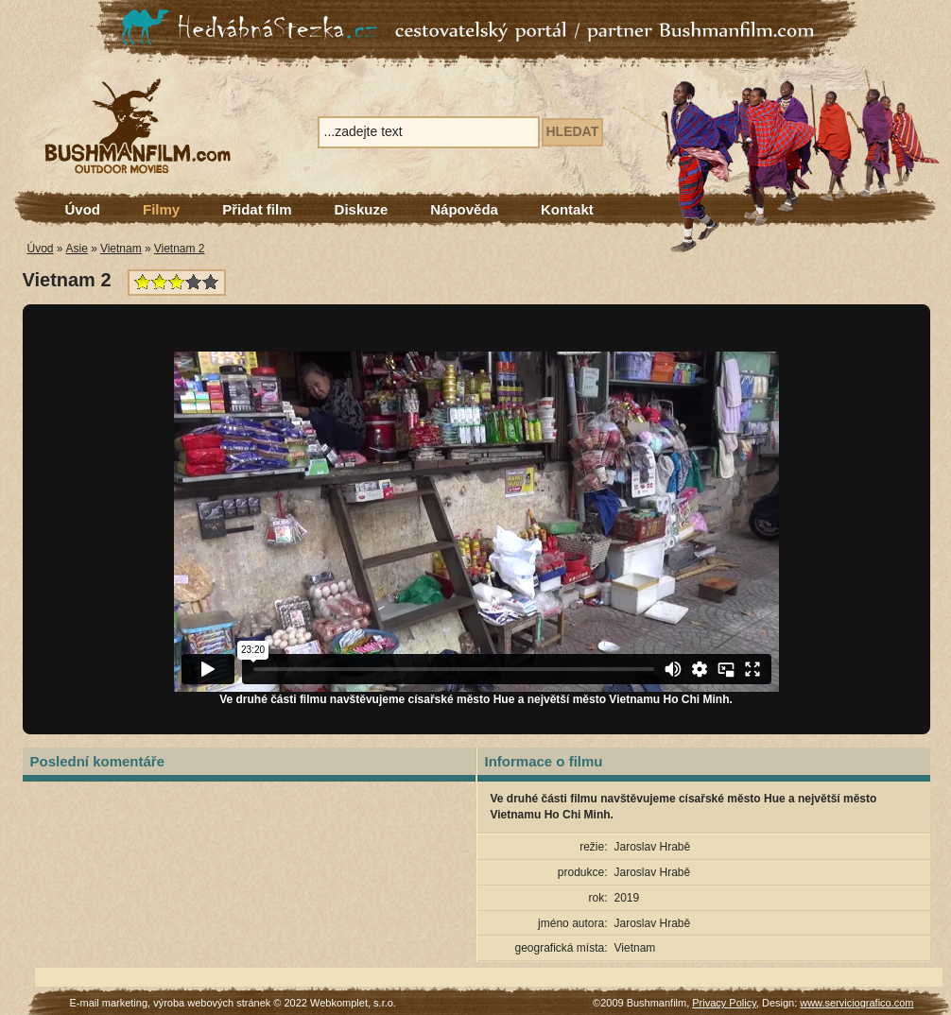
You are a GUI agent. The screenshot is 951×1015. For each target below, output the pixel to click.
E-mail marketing (109, 1002)
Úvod (83, 209)
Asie (77, 248)
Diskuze (362, 209)
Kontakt (567, 209)
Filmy (161, 209)
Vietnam (121, 248)
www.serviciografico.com (856, 1002)
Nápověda (464, 209)
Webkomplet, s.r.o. (353, 1002)
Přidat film (256, 209)
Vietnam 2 (179, 248)
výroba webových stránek (211, 1002)
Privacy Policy (724, 1002)
